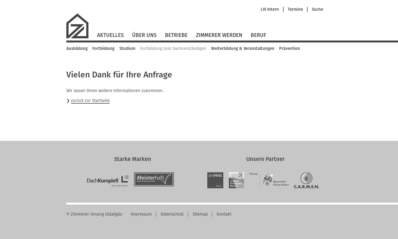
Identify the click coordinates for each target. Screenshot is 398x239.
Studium (127, 48)
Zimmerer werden (219, 35)
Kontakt (224, 214)
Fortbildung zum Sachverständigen (173, 48)
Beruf (258, 35)
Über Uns (144, 35)
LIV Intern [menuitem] (270, 9)
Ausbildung (77, 48)
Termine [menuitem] (295, 9)
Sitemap (200, 214)
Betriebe (176, 35)
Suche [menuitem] (317, 9)
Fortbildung (103, 48)
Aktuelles (110, 35)
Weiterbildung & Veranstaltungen (242, 48)
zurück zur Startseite (90, 100)
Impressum (141, 214)
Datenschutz (172, 214)
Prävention (289, 48)
